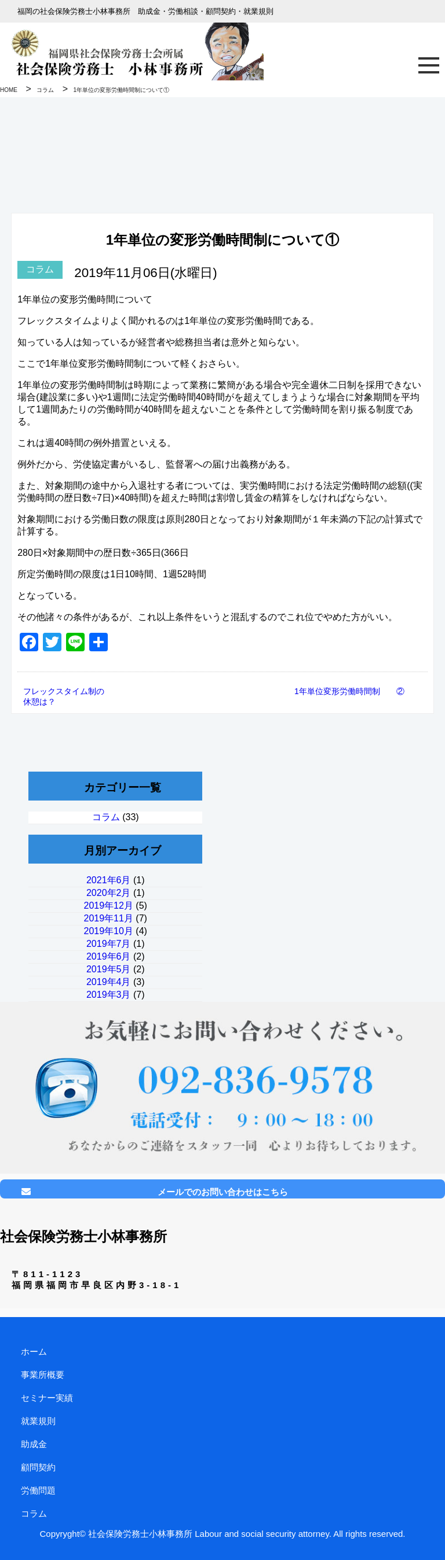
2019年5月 (108, 969)
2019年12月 (108, 905)
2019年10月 (108, 931)
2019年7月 (108, 944)
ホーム (34, 1351)
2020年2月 (108, 893)
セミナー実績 (47, 1398)
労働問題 (38, 1490)
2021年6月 (108, 880)
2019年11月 (108, 918)
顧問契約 (38, 1467)
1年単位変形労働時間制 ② (349, 691)
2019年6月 (108, 956)
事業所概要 (42, 1375)
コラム (40, 269)
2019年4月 (108, 982)
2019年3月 (108, 995)
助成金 (34, 1444)
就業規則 (38, 1421)
